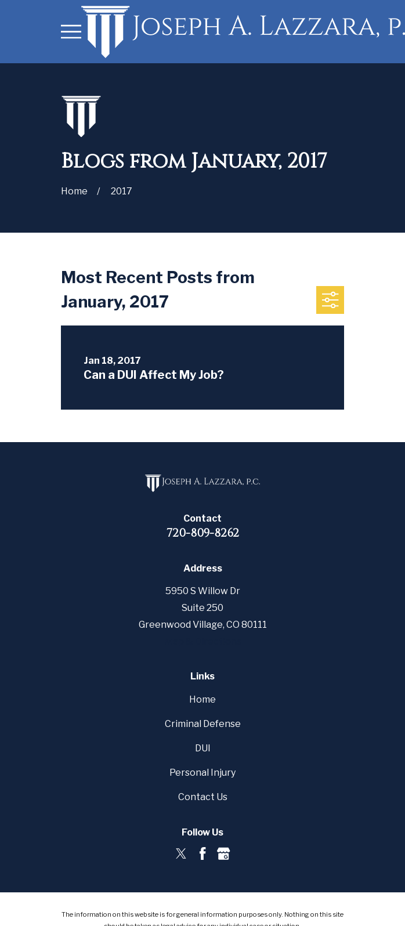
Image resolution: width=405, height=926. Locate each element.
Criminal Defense (203, 723)
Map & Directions (202, 641)
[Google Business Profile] (223, 853)
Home (202, 699)
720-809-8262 (203, 533)
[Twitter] (181, 853)
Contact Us (202, 796)
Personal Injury (202, 772)
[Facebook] (202, 853)
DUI (203, 748)
